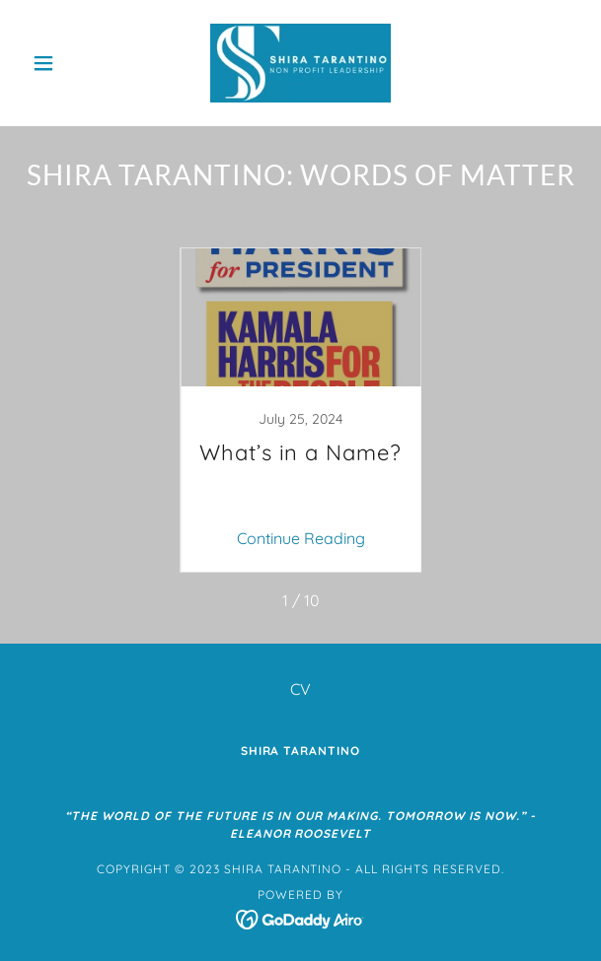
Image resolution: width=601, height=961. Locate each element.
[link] (300, 63)
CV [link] (300, 689)
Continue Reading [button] (301, 538)
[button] (65, 63)
